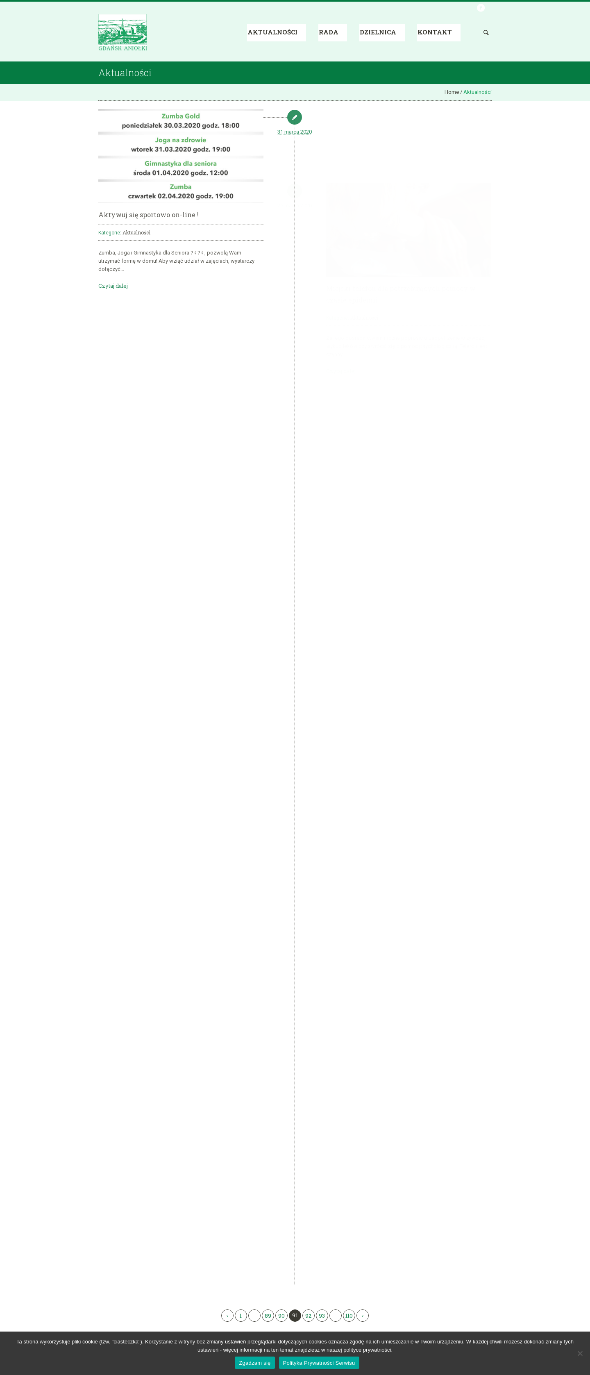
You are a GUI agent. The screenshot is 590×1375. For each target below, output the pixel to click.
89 (268, 1315)
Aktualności (136, 232)
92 (308, 1315)
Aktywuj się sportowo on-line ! (148, 214)
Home (452, 92)
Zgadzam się (254, 1363)
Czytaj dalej (113, 285)
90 (281, 1315)
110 (349, 1315)
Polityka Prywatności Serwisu (319, 1363)
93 (322, 1315)
